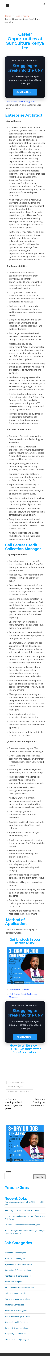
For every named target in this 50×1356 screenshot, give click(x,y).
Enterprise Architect (19, 989)
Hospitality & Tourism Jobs (16, 1333)
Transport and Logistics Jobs (17, 1339)
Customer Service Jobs (14, 1305)
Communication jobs (16, 1082)
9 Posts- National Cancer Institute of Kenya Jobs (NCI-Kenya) (25, 1217)
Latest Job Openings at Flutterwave (38, 1102)
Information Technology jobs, (20, 101)
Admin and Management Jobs (17, 1299)
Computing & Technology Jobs (18, 1270)
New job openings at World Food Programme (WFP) (14, 1104)
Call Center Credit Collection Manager (23, 996)
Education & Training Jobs (16, 1310)
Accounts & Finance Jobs (15, 1252)
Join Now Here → (25, 92)
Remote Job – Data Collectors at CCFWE (22, 1210)
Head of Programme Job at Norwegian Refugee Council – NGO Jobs (25, 1231)
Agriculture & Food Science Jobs (18, 1264)
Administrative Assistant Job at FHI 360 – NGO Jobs (24, 1203)
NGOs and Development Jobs (17, 1316)
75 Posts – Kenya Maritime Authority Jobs (22, 1224)
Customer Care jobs (15, 1087)
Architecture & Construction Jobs (18, 1276)
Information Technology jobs (19, 1091)
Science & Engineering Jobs (16, 1328)
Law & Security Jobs (13, 1281)
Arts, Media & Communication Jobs (20, 1287)
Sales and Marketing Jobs (15, 1293)
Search (8, 1171)
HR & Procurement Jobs (15, 1258)
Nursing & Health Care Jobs (16, 1322)
